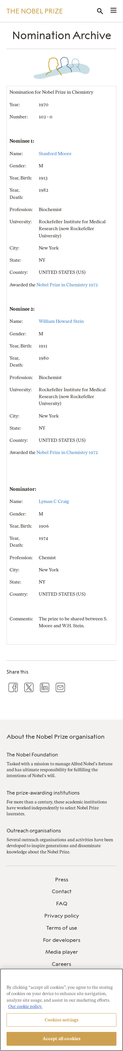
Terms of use (61, 928)
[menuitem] (61, 879)
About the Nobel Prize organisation (56, 736)
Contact (62, 891)
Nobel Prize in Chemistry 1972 (67, 285)
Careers (61, 964)
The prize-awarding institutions (43, 793)
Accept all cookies (61, 1038)
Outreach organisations (34, 831)
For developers (61, 940)
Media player (61, 952)
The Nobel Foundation (32, 755)
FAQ (61, 903)
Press (61, 879)
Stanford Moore (55, 153)
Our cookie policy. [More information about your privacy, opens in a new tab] (25, 1006)
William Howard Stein (61, 321)
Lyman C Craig (54, 501)
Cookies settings (61, 1019)
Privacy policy (61, 916)
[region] (61, 1009)
